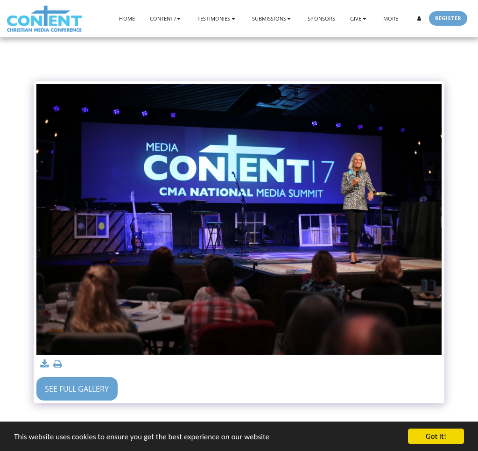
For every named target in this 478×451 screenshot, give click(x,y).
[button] (166, 18)
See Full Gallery (77, 389)
